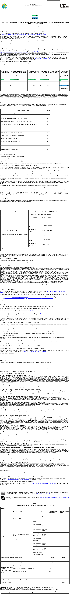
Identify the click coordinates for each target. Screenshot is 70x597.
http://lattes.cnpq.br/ (57, 46)
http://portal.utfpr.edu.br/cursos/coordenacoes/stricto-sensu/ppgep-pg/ (51, 65)
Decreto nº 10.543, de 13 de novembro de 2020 (44, 493)
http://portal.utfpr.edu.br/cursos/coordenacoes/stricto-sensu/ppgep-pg (34, 351)
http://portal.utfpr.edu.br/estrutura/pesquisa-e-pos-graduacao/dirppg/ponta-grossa (18, 479)
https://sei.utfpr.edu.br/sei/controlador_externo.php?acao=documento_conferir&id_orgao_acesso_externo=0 (54, 497)
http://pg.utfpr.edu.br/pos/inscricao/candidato (42, 58)
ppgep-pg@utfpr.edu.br (19, 189)
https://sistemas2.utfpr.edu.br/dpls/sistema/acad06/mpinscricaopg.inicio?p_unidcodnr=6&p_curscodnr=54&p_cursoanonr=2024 (24, 34)
